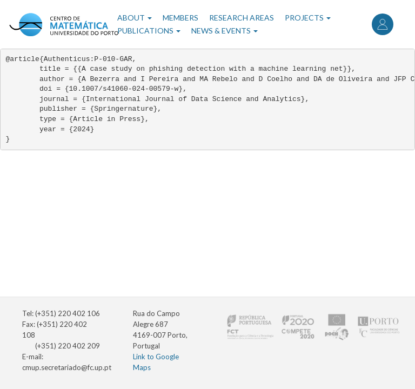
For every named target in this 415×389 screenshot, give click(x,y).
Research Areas (241, 17)
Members (180, 17)
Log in (382, 24)
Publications (148, 30)
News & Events (224, 30)
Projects (308, 17)
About (134, 17)
